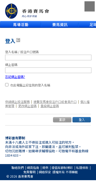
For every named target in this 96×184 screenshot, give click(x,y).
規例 (45, 167)
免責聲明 (29, 172)
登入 (10, 40)
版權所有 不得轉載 (65, 172)
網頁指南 (33, 167)
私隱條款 (82, 167)
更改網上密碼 (27, 105)
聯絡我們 (18, 167)
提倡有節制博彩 (62, 167)
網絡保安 (45, 172)
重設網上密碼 (49, 105)
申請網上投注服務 (17, 101)
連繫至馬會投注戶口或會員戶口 (55, 101)
